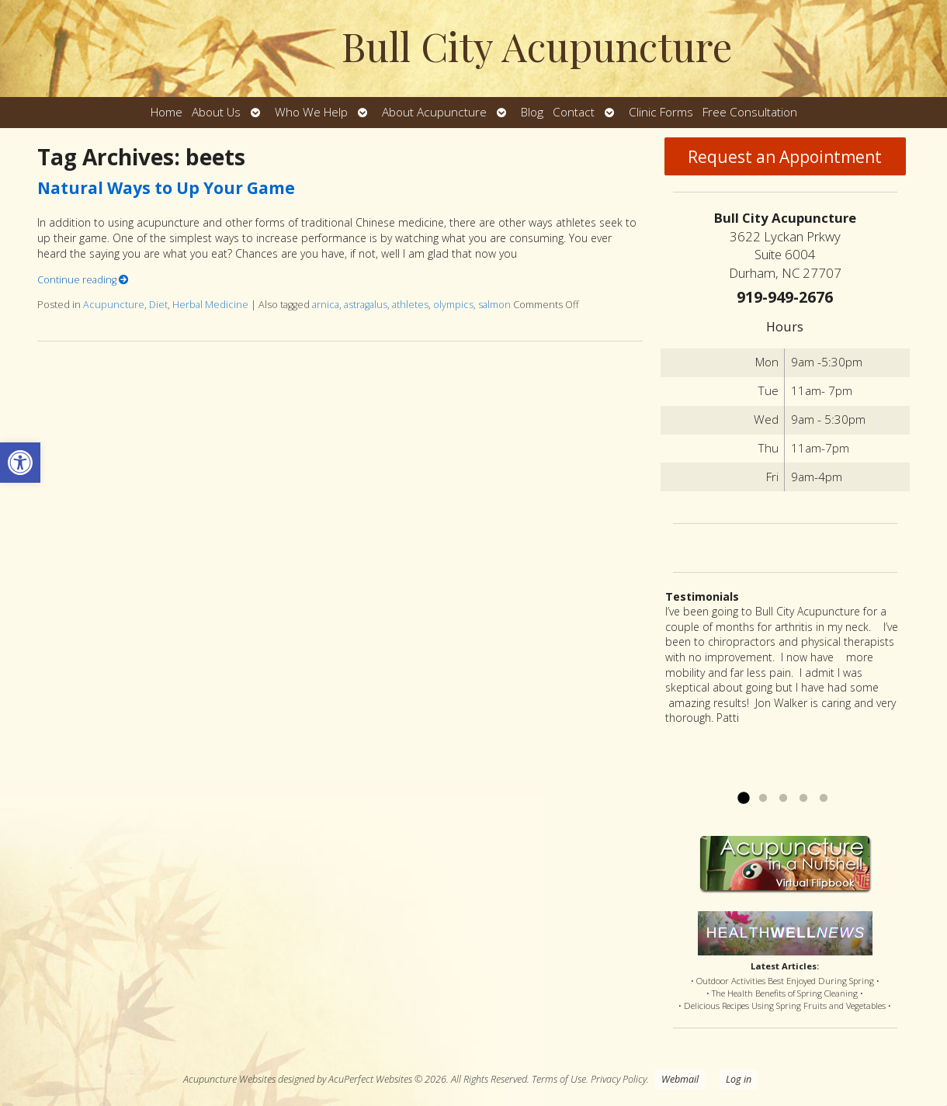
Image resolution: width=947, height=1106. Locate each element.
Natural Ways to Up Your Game (166, 188)
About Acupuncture (434, 112)
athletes (410, 304)
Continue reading (83, 279)
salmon (494, 304)
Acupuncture (113, 304)
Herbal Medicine (210, 304)
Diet (158, 304)
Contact (574, 112)
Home (166, 112)
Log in (738, 1079)
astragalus (365, 304)
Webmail (680, 1079)
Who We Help (311, 112)
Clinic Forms (661, 112)
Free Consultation (749, 112)
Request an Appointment (785, 157)
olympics (453, 304)
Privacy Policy (619, 1079)
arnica (325, 304)
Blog (532, 112)
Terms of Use (559, 1079)
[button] (20, 462)
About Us (216, 112)
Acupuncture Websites (229, 1079)
